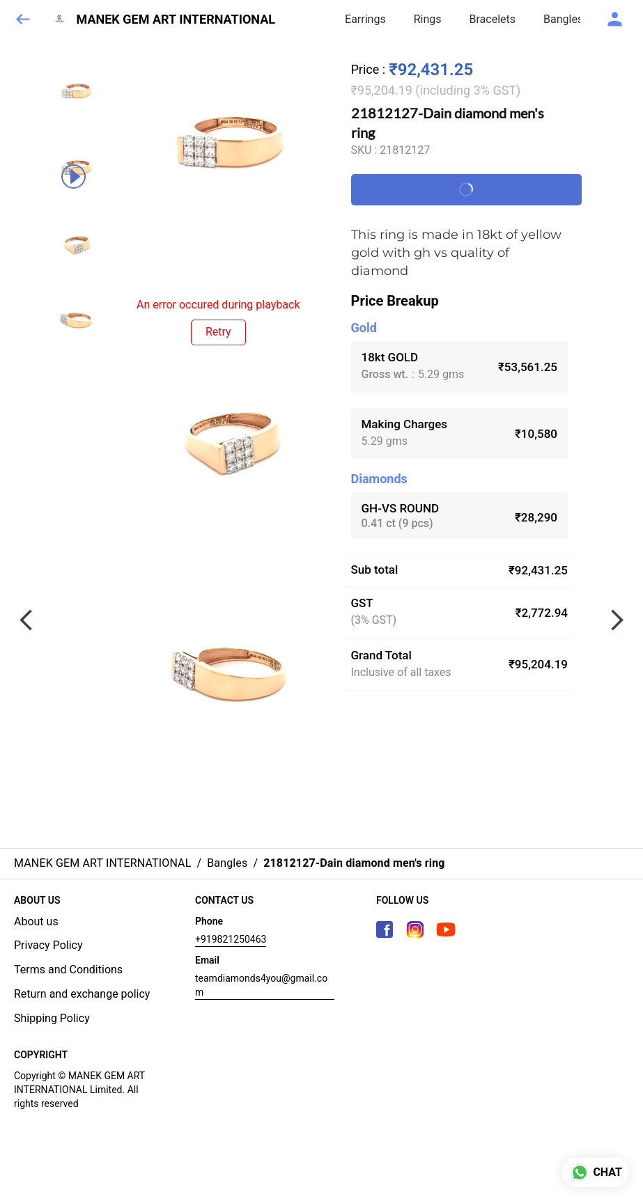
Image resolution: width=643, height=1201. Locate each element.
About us (36, 921)
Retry (218, 331)
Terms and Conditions (68, 969)
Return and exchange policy (82, 993)
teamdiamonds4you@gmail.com (261, 985)
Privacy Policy (48, 945)
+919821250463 (230, 939)
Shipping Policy (52, 1018)
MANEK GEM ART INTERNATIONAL (176, 19)
